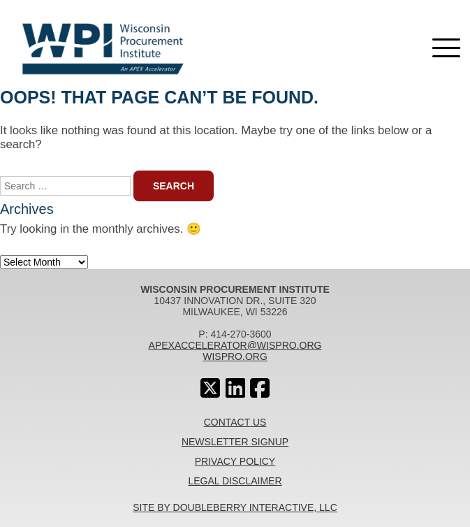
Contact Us (235, 422)
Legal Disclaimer (234, 480)
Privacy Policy (235, 461)
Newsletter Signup (235, 441)
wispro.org (235, 356)
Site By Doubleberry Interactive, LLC (235, 507)
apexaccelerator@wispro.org (235, 345)
